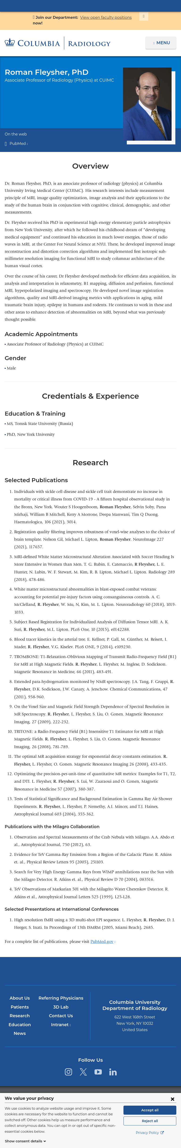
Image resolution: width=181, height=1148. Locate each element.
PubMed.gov (102, 941)
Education (20, 1024)
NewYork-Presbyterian (90, 973)
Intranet (61, 1024)
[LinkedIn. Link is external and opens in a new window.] (113, 1072)
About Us (19, 998)
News (19, 1033)
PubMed (18, 144)
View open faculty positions (104, 18)
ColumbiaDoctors (146, 971)
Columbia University (100, 1095)
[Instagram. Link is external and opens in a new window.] (68, 1072)
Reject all (149, 1126)
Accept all (150, 1116)
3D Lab (61, 1007)
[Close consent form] (172, 1104)
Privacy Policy (150, 1138)
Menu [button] (164, 42)
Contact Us (61, 1015)
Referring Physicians (61, 998)
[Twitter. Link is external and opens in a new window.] (83, 1072)
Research (19, 1015)
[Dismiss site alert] (138, 16)
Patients (20, 1007)
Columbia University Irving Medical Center (90, 5)
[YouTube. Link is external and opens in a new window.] (98, 1072)
